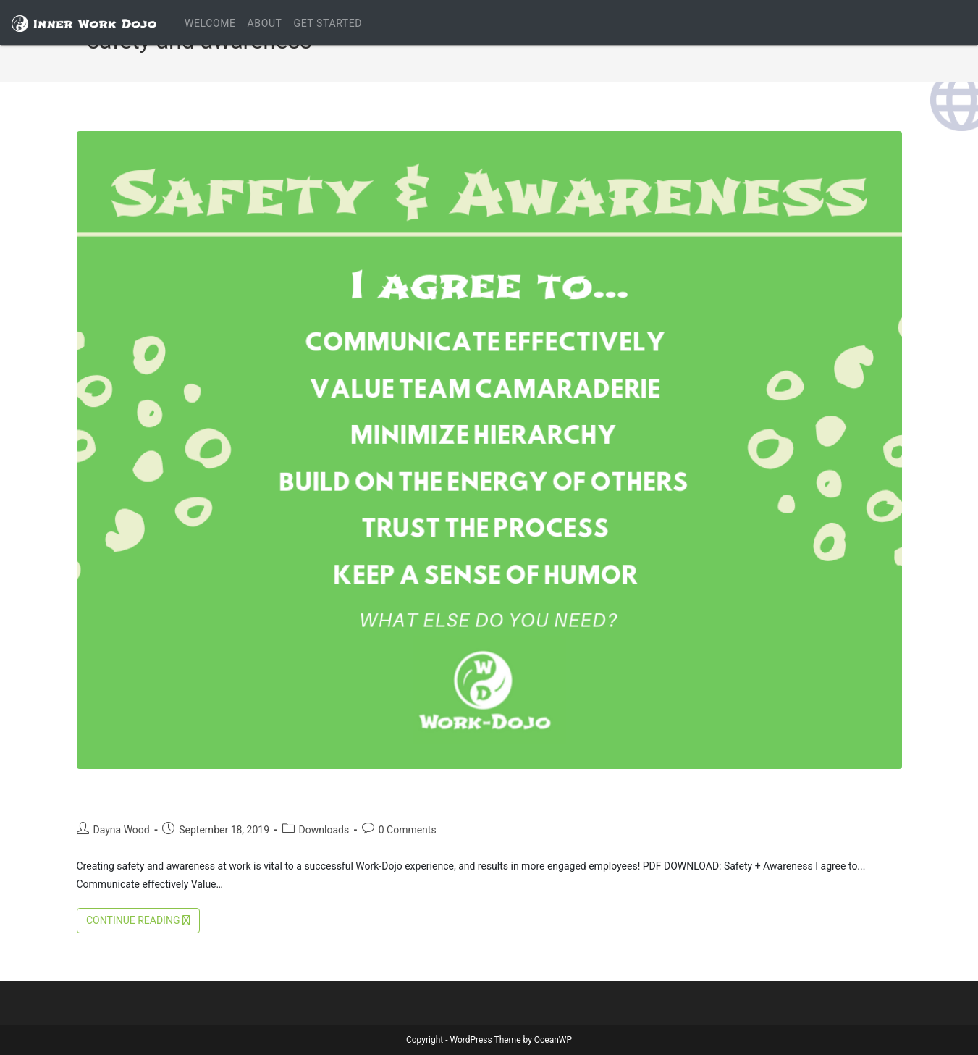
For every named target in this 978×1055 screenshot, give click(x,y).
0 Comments (408, 830)
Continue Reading (138, 920)
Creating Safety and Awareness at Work (238, 795)
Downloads (324, 830)
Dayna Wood (121, 830)
